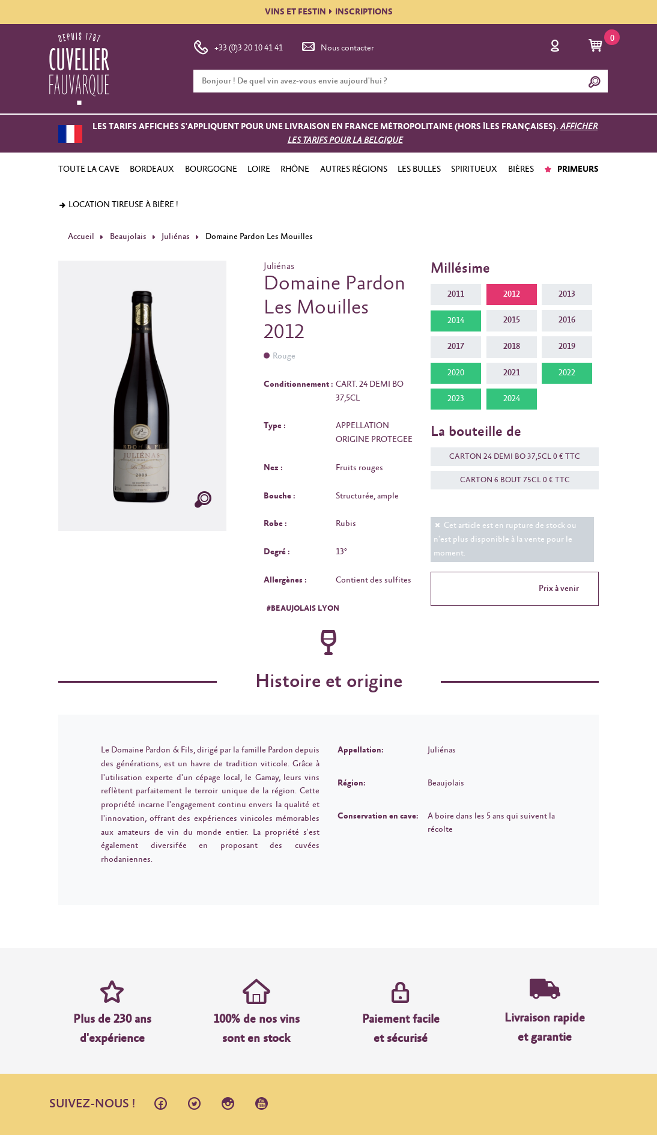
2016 (567, 320)
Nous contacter (337, 45)
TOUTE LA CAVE (89, 169)
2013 (567, 294)
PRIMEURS (571, 169)
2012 (511, 294)
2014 (455, 320)
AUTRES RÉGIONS (353, 169)
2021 (511, 373)
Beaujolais (128, 236)
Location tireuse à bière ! (118, 205)
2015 (511, 320)
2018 (511, 346)
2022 (567, 373)
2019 (567, 346)
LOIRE (258, 169)
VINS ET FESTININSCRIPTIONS (329, 12)
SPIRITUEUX (474, 169)
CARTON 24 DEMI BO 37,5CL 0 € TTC (508, 456)
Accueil (81, 236)
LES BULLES (419, 169)
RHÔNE (294, 169)
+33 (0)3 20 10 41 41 (238, 45)
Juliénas (176, 236)
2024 (511, 399)
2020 (455, 373)
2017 (455, 346)
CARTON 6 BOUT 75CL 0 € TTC (509, 480)
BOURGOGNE (211, 169)
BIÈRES (521, 169)
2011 (455, 294)
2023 (455, 399)
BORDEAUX (152, 169)
